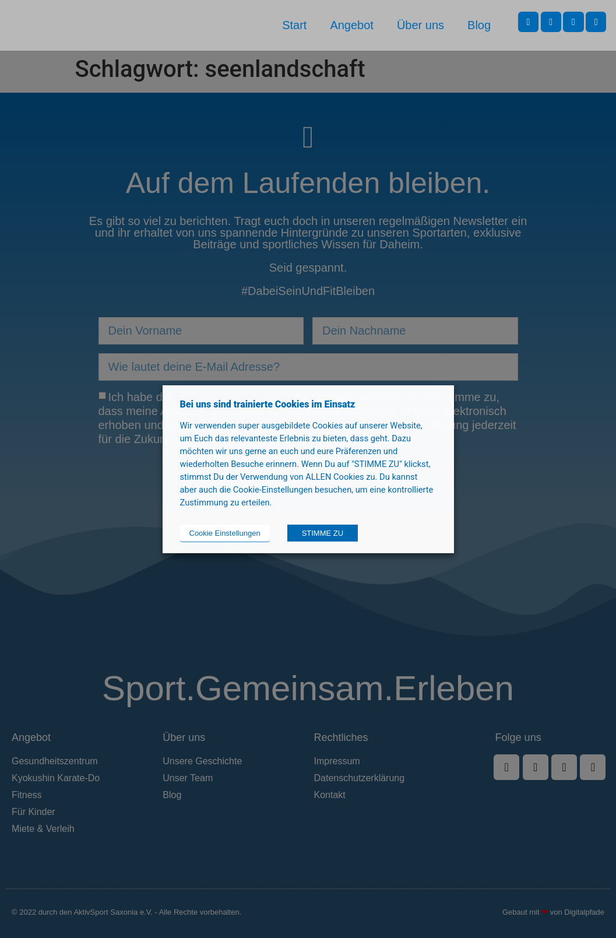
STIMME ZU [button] (323, 533)
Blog (479, 25)
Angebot (352, 25)
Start (294, 25)
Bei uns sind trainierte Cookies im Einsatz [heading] (267, 403)
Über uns (420, 25)
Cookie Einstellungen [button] (225, 533)
